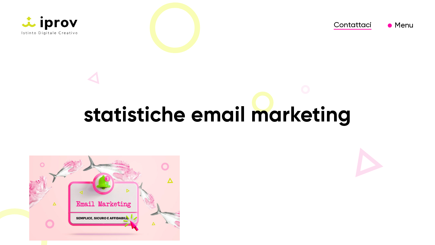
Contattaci (352, 25)
